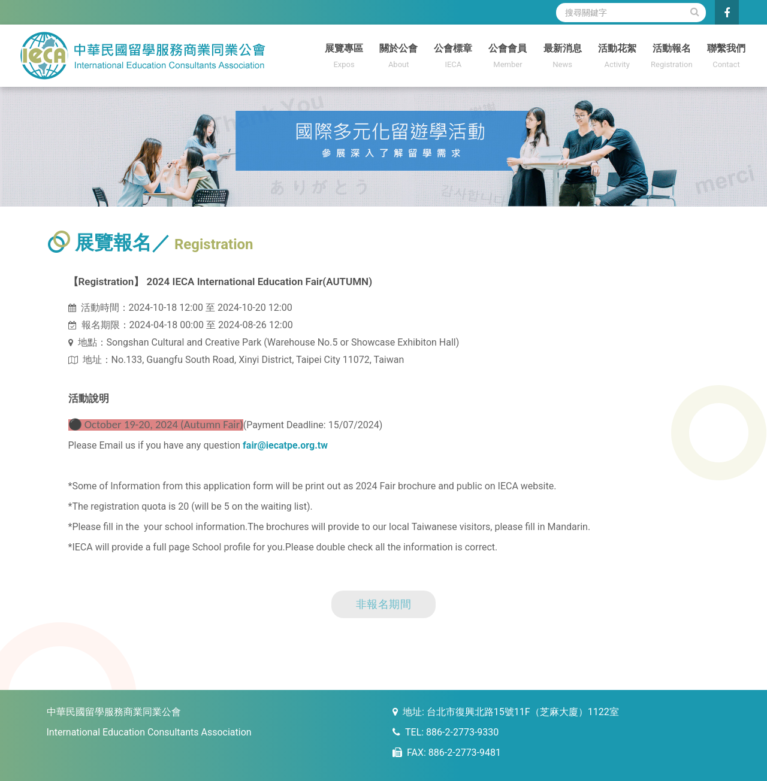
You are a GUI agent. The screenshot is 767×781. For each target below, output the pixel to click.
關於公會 (399, 57)
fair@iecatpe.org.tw (285, 445)
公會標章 (453, 57)
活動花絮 (617, 57)
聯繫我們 (726, 57)
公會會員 (508, 57)
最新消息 (562, 57)
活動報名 (671, 57)
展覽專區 (344, 57)
